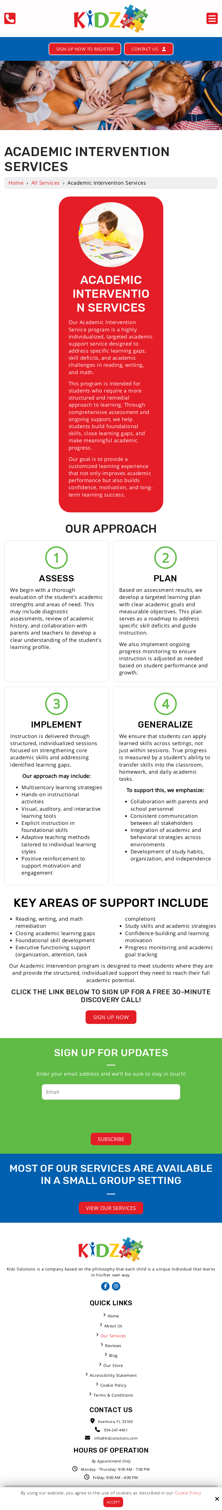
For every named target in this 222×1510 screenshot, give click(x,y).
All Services (45, 183)
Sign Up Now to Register (82, 49)
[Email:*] (111, 1096)
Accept (113, 1502)
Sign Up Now (111, 1021)
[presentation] (106, 1119)
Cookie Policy (188, 1492)
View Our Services (111, 1212)
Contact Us (154, 49)
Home (15, 183)
